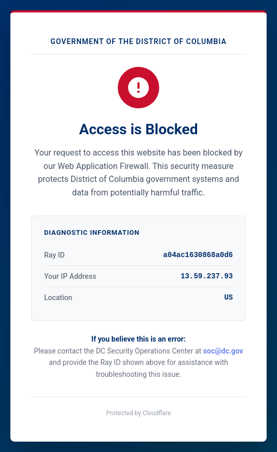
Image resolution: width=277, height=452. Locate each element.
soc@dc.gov (223, 351)
